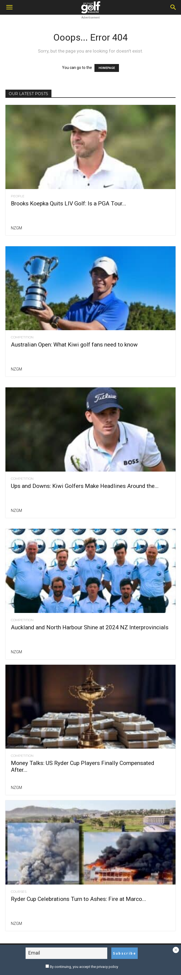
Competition (22, 337)
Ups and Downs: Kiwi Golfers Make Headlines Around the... (85, 486)
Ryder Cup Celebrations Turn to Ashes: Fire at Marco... (78, 899)
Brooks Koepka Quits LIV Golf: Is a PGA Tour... (68, 203)
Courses (18, 891)
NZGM (16, 228)
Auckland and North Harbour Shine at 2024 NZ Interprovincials (89, 627)
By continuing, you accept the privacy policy (81, 967)
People (17, 196)
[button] (9, 7)
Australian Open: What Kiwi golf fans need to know (74, 344)
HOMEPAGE (107, 68)
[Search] (173, 7)
